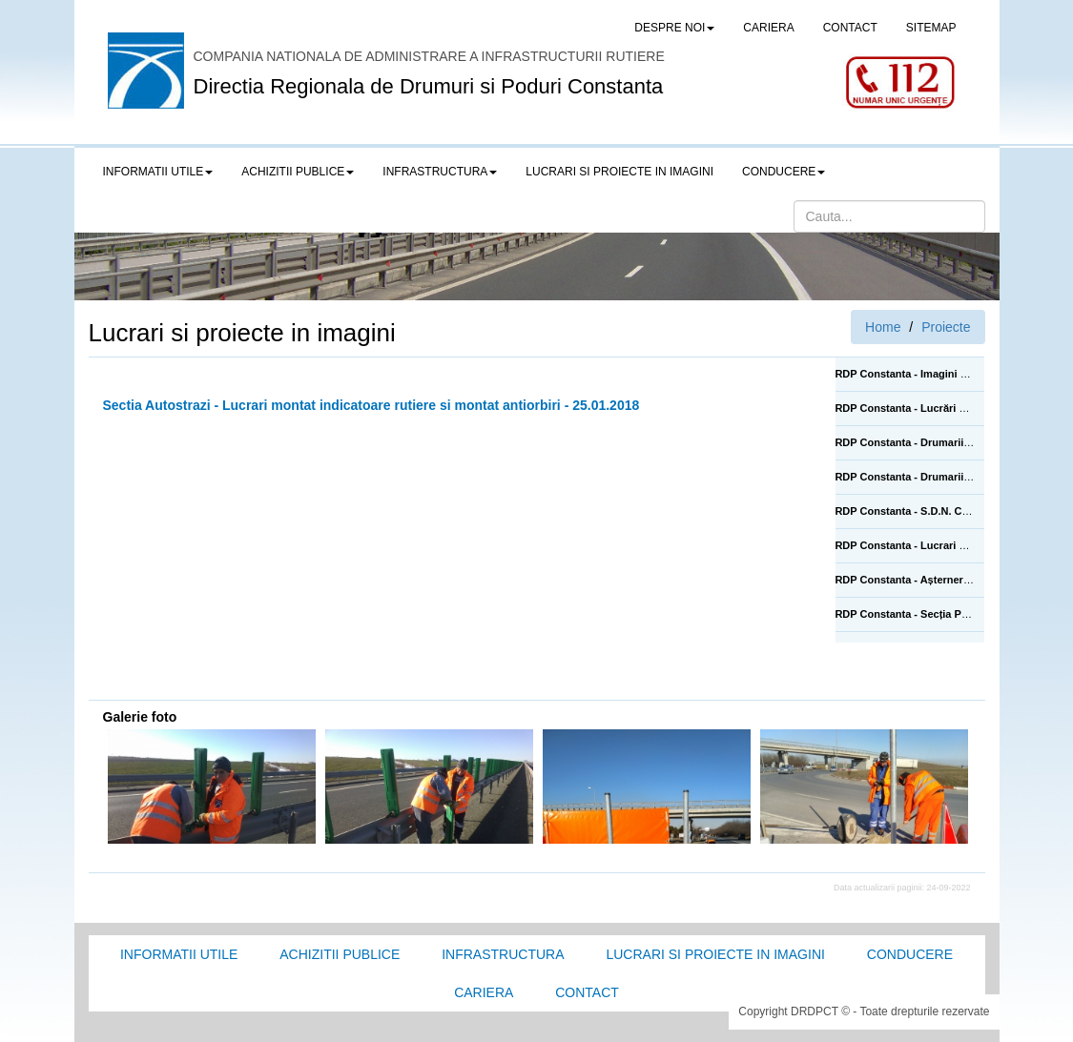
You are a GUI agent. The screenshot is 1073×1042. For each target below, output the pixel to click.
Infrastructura (503, 954)
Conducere (910, 954)
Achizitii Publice (339, 954)
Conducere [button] (783, 171)
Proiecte (945, 327)
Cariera (483, 992)
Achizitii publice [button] (297, 171)
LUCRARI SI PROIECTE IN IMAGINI (619, 171)
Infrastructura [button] (439, 171)
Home (882, 327)
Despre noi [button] (674, 27)
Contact (587, 992)
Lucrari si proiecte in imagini (715, 954)
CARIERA (768, 27)
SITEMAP (931, 27)
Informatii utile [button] (158, 171)
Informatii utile (178, 954)
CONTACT (850, 27)
